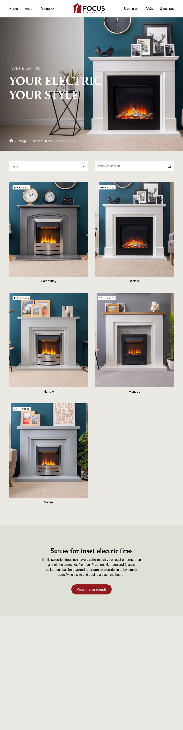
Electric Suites (41, 141)
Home (13, 9)
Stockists (167, 9)
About (29, 9)
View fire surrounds (92, 589)
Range (22, 141)
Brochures (131, 9)
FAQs (149, 9)
